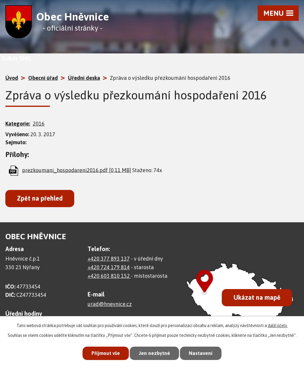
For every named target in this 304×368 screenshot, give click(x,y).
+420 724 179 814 (109, 267)
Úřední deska (84, 78)
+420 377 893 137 (109, 259)
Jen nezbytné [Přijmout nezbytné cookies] (154, 353)
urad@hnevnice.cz (110, 304)
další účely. (278, 325)
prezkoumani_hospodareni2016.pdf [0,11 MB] (76, 170)
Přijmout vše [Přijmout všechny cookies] (105, 353)
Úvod (11, 78)
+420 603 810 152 (109, 276)
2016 (39, 123)
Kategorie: (17, 123)
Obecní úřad (43, 78)
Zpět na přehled (40, 198)
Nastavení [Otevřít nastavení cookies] (201, 353)
